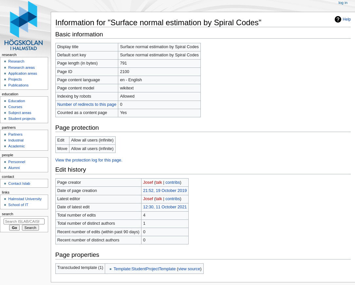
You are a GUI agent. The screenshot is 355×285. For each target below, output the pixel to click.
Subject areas (19, 113)
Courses (15, 107)
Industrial (15, 140)
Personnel (16, 162)
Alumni (14, 168)
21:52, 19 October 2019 (165, 190)
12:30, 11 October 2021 (165, 207)
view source (189, 269)
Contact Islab (19, 183)
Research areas (21, 67)
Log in (343, 3)
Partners (15, 134)
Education (16, 101)
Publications (18, 85)
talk (159, 182)
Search (7, 214)
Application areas (22, 73)
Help (347, 19)
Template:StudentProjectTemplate (145, 269)
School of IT (18, 205)
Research (16, 61)
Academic (16, 146)
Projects (15, 79)
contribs (172, 182)
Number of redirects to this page (87, 104)
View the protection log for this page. (88, 160)
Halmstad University (25, 199)
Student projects (21, 119)
